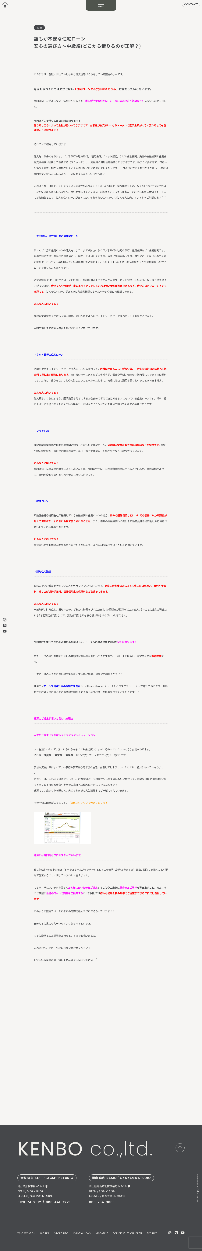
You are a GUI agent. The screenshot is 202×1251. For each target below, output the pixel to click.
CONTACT (191, 4)
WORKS (44, 1233)
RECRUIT (152, 1233)
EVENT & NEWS (82, 1233)
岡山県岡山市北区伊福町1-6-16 (107, 1186)
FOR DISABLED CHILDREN (127, 1233)
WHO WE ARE (25, 1233)
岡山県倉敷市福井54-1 (30, 1186)
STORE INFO (61, 1233)
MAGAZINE (102, 1233)
